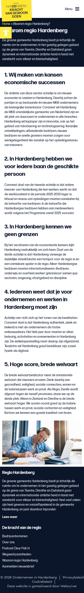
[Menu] (77, 9)
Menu (68, 9)
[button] (6, 33)
